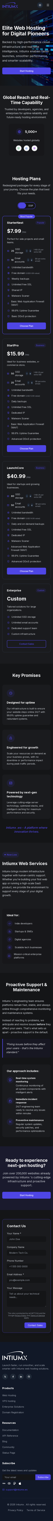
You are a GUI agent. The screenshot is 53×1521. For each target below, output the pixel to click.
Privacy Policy (20, 1315)
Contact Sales (26, 643)
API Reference (10, 1435)
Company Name (15, 1247)
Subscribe (43, 1477)
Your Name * (14, 1233)
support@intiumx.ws (17, 1489)
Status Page (8, 1452)
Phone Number (15, 1260)
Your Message (14, 1288)
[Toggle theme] (40, 5)
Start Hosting (26, 71)
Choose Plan (26, 325)
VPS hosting (8, 1401)
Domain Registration (13, 1412)
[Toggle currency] (27, 205)
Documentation (10, 1430)
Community (8, 1447)
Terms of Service (37, 1315)
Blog (4, 1441)
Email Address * (15, 1274)
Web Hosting (9, 1395)
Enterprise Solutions (13, 1406)
